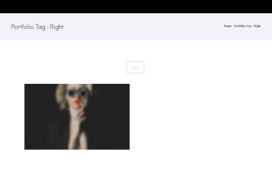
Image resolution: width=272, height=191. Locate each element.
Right (257, 26)
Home (228, 26)
